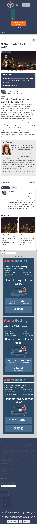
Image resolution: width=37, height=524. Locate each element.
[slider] (16, 78)
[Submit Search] (2, 253)
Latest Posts (13, 187)
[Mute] (29, 78)
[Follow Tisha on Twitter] (17, 171)
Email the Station (6, 478)
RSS (8, 82)
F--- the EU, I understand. (12, 521)
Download (23, 80)
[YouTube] (8, 492)
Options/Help (18, 27)
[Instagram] (6, 492)
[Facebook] (2, 492)
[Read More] (16, 460)
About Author (5, 187)
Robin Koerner (5, 49)
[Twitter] (4, 492)
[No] (35, 516)
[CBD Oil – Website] (6, 171)
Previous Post (6, 182)
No (20, 521)
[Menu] (18, 32)
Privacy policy (26, 521)
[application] (18, 78)
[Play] (3, 78)
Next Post (32, 182)
